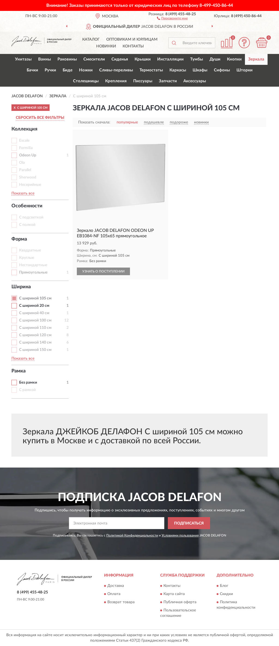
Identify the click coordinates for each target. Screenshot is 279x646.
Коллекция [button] (24, 129)
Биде (67, 70)
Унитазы (23, 59)
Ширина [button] (21, 286)
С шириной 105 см (35, 298)
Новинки (106, 46)
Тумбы (196, 59)
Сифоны (222, 70)
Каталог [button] (91, 39)
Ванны (44, 59)
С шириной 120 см (35, 335)
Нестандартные (33, 265)
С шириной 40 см (34, 313)
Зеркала (256, 59)
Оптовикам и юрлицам (131, 39)
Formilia (26, 148)
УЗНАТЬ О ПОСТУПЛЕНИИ (103, 271)
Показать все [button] (22, 193)
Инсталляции (170, 59)
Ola (22, 163)
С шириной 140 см (35, 342)
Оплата (113, 594)
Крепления (116, 81)
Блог (224, 586)
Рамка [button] (18, 371)
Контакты (133, 46)
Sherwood (27, 177)
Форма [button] (19, 239)
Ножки (86, 70)
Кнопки (234, 59)
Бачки (32, 70)
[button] (172, 18)
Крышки (143, 59)
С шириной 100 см (35, 320)
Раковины (67, 59)
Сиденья (119, 59)
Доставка (115, 586)
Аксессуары (194, 81)
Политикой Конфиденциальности (132, 535)
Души (215, 59)
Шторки (244, 70)
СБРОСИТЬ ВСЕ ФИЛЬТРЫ (40, 118)
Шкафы (200, 70)
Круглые (26, 258)
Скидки (226, 594)
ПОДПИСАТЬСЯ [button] (189, 523)
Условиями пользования (180, 535)
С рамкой (27, 390)
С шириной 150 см (35, 350)
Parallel (25, 170)
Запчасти (168, 81)
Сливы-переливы (116, 70)
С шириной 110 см (35, 328)
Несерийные (30, 185)
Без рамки (28, 382)
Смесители (94, 59)
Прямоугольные (33, 272)
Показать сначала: (94, 122)
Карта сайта (174, 594)
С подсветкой (31, 217)
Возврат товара (121, 602)
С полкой (27, 225)
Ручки (50, 70)
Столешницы (86, 81)
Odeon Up (27, 155)
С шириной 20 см (34, 306)
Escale (24, 140)
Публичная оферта (179, 602)
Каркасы (177, 70)
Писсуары (142, 81)
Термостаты (151, 70)
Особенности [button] (27, 206)
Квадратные (30, 250)
